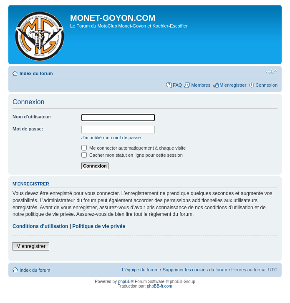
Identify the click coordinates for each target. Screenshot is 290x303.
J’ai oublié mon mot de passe (111, 137)
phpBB (124, 281)
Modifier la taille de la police (271, 71)
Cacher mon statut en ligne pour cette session (132, 155)
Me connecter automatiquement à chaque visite (133, 147)
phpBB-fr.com (159, 286)
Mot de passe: (28, 128)
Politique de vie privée (98, 226)
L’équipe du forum (140, 269)
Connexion (266, 85)
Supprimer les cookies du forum (195, 269)
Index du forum (36, 73)
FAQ (177, 85)
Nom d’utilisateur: (32, 116)
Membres (200, 85)
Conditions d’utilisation (40, 226)
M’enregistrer (232, 85)
